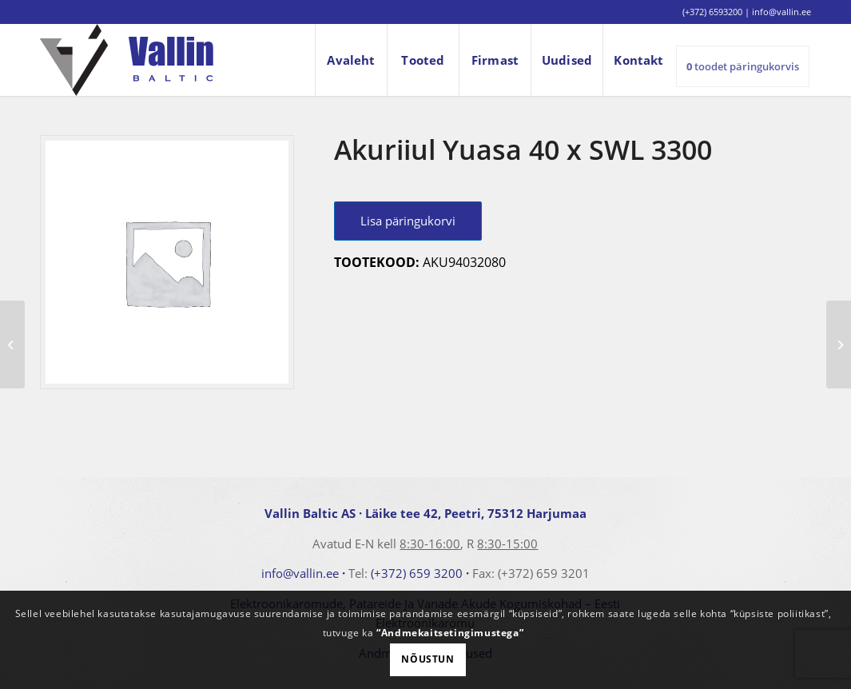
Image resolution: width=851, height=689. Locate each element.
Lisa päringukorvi (407, 221)
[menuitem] (351, 60)
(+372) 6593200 (712, 12)
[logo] (126, 60)
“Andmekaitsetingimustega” (449, 632)
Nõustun (427, 659)
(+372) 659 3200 (417, 573)
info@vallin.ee (300, 573)
